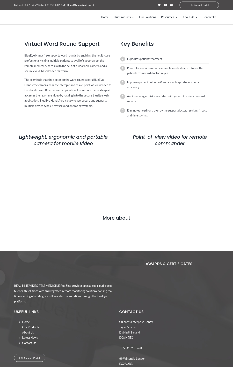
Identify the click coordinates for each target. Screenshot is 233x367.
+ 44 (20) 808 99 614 (56, 5)
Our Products (30, 327)
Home (26, 322)
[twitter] (159, 5)
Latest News (30, 337)
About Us (28, 332)
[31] (116, 225)
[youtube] (165, 5)
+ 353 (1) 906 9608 (32, 5)
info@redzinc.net (86, 5)
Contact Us (29, 343)
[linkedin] (171, 5)
